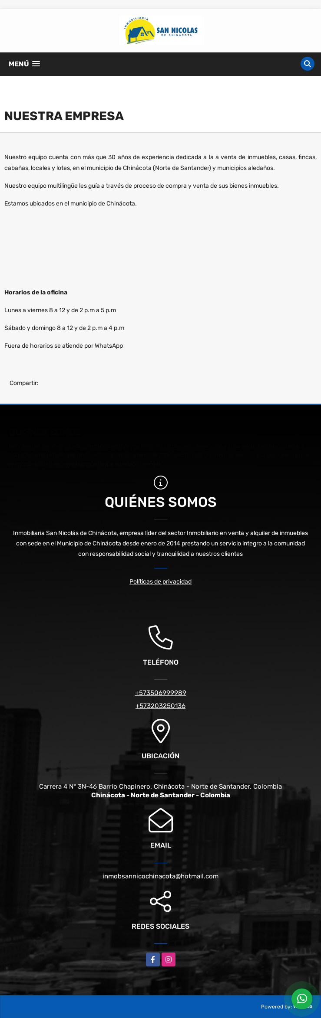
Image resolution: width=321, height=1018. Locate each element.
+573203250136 (160, 706)
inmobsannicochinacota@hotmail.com (160, 876)
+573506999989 (160, 693)
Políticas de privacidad (160, 581)
